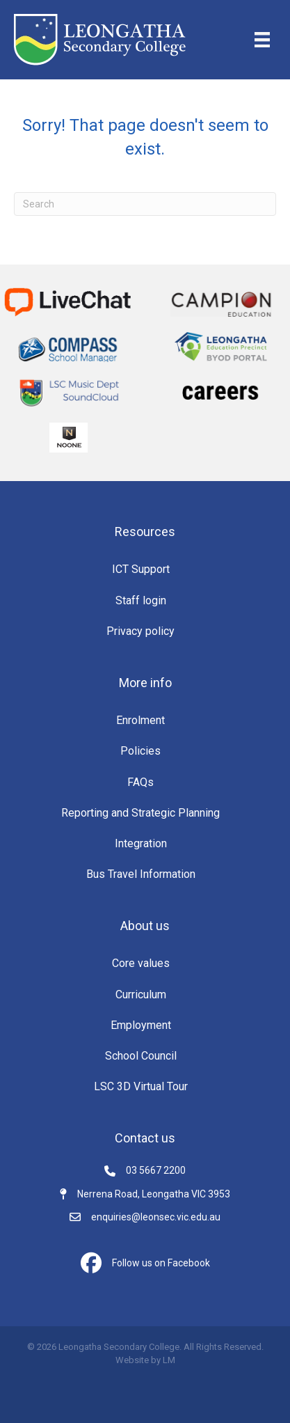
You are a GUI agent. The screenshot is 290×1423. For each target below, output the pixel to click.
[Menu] (262, 39)
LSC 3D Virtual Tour (141, 1086)
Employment (141, 1025)
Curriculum (140, 994)
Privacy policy (140, 631)
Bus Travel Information (140, 874)
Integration (141, 843)
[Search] (145, 204)
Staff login (140, 600)
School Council (141, 1055)
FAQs (140, 782)
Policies (140, 750)
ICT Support (141, 569)
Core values (141, 963)
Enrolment (140, 720)
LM (169, 1360)
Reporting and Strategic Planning (140, 812)
